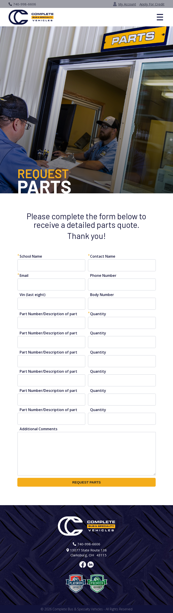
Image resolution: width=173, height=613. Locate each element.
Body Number (102, 294)
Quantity (98, 314)
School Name (31, 256)
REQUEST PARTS (86, 482)
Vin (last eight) (33, 294)
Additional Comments (38, 429)
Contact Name (102, 256)
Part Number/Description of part (48, 314)
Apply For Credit (151, 4)
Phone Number (103, 275)
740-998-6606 (22, 4)
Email (24, 275)
